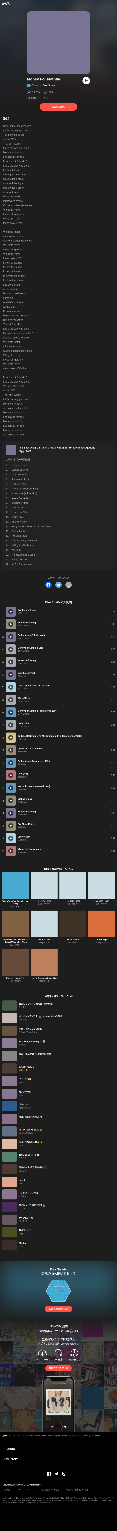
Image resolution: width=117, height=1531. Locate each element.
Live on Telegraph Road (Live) (44, 978)
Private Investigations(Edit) (25, 488)
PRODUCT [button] (10, 1449)
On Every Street (19, 521)
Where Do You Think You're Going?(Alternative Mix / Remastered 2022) (15, 942)
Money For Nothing (92, 1436)
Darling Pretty (18, 531)
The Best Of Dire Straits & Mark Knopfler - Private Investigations (56, 447)
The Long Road (19, 536)
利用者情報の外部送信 (50, 1490)
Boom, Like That (20, 559)
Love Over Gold (19, 474)
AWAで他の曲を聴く (58, 1309)
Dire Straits (49, 85)
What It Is (16, 550)
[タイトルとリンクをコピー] (68, 585)
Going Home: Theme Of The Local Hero (31, 526)
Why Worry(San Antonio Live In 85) (15, 902)
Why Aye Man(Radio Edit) (24, 540)
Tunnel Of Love (19, 484)
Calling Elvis (17, 517)
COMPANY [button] (10, 1459)
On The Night (102, 940)
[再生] (86, 80)
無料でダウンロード (58, 1368)
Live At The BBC (72, 940)
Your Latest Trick (20, 512)
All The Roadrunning (22, 564)
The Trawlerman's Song (23, 555)
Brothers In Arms (20, 503)
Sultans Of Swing (20, 470)
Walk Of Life (17, 507)
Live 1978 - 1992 (44, 901)
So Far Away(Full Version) (24, 493)
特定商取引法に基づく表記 (77, 1490)
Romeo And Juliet (20, 479)
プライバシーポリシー (25, 1490)
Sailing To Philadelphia (23, 545)
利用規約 (6, 1490)
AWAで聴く (58, 106)
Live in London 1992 (15, 978)
